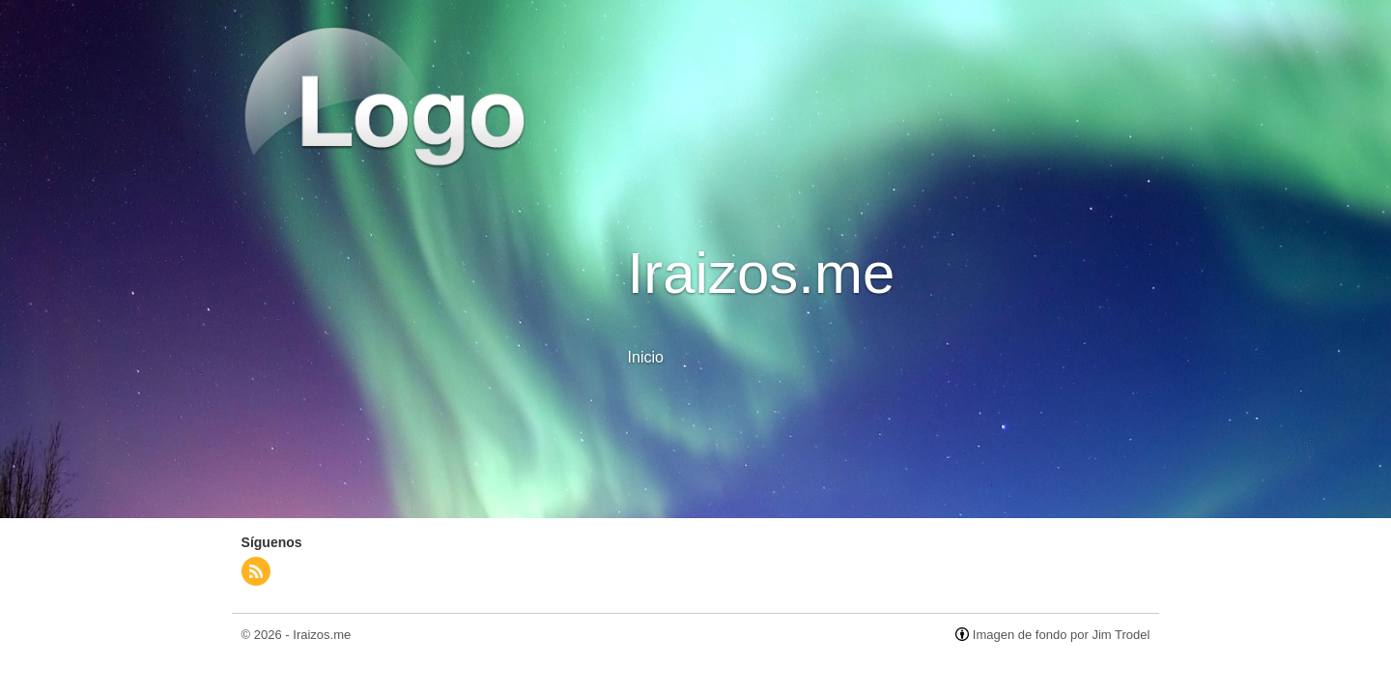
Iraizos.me (322, 634)
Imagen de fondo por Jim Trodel (1061, 634)
